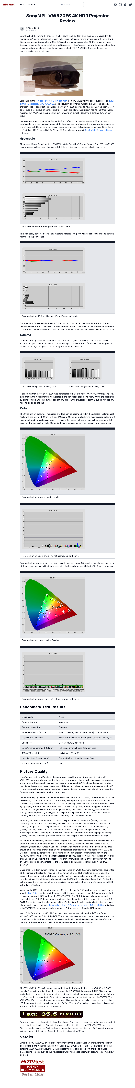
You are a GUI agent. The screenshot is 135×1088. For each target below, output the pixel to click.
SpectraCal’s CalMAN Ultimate (98, 130)
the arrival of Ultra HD (59, 905)
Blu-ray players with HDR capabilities (87, 905)
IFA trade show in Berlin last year (51, 101)
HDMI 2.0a (32, 893)
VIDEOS (31, 4)
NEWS (23, 4)
